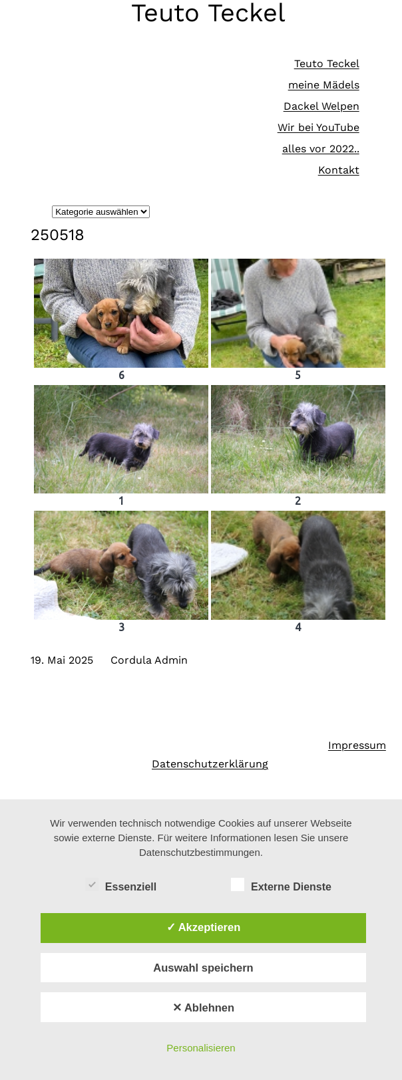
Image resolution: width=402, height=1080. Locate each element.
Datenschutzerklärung (210, 763)
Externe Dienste (281, 885)
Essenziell (120, 885)
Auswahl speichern (203, 968)
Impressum (357, 745)
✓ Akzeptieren (203, 927)
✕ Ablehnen (203, 1007)
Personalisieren (200, 1047)
